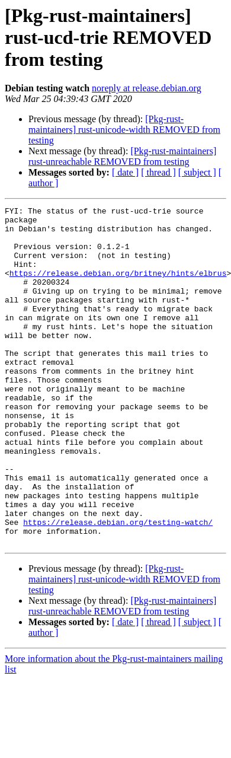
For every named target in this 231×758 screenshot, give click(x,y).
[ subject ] (197, 172)
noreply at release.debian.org (146, 88)
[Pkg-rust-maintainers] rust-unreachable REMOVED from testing (122, 156)
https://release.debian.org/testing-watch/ (118, 586)
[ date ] (125, 172)
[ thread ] (158, 172)
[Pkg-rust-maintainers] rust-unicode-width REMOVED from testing (124, 129)
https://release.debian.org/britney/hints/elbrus (118, 287)
